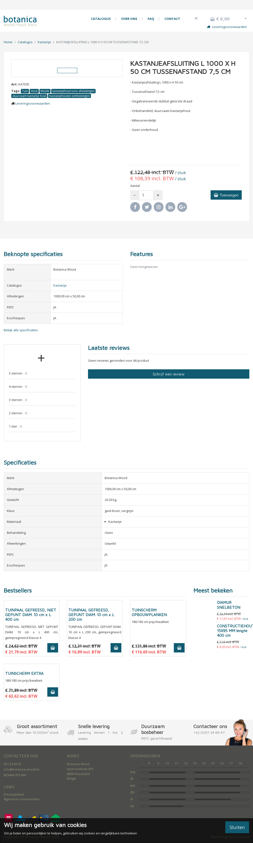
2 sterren (18, 413)
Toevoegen (226, 195)
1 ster (15, 426)
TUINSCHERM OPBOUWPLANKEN (149, 612)
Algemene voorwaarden (22, 799)
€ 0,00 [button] (220, 19)
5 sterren (18, 373)
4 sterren (18, 387)
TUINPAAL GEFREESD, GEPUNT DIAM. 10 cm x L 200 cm (91, 615)
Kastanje (44, 42)
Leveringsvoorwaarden (227, 27)
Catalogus (25, 42)
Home (8, 42)
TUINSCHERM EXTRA (24, 673)
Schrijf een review (169, 374)
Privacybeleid (14, 794)
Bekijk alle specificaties (21, 330)
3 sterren (18, 400)
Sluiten (237, 827)
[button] (196, 18)
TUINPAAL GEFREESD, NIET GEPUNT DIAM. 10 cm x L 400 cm (30, 615)
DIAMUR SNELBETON (228, 604)
